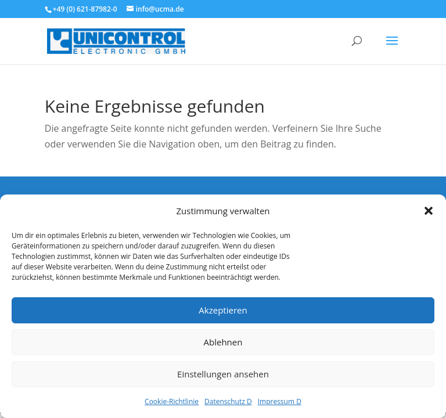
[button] (428, 211)
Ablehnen (223, 342)
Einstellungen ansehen (223, 374)
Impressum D (279, 401)
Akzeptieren (223, 310)
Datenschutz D (228, 401)
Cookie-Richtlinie (172, 401)
